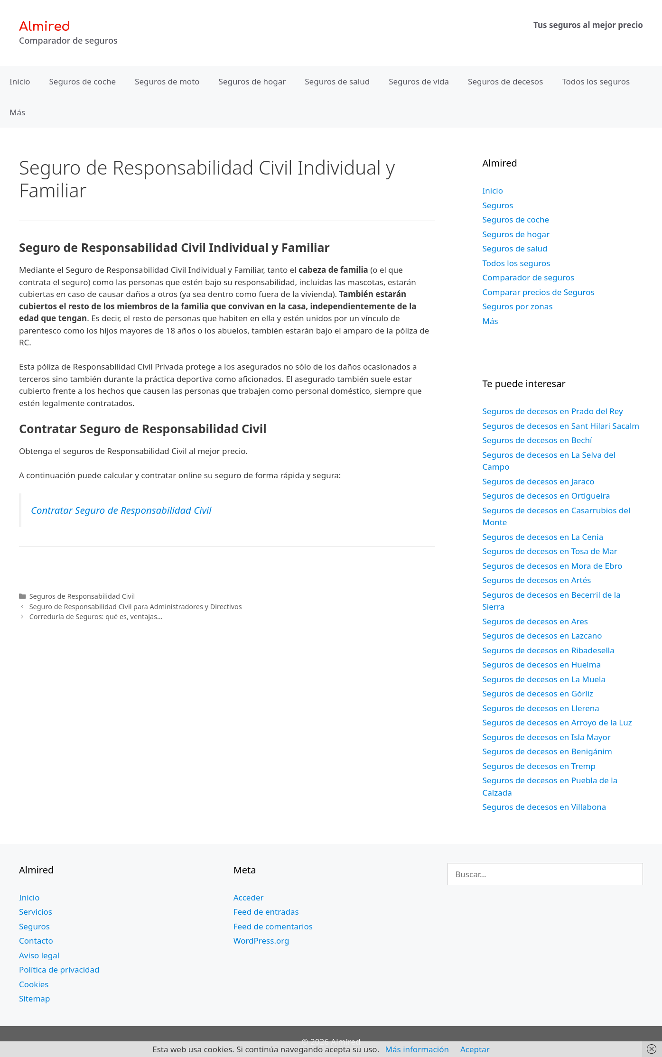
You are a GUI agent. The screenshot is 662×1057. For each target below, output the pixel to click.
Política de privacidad (59, 969)
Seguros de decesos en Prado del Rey (553, 411)
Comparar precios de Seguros (539, 292)
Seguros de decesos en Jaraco (539, 481)
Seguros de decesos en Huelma (542, 664)
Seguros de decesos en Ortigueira (546, 495)
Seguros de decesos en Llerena (541, 708)
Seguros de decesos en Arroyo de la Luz (557, 722)
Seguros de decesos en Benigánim (547, 751)
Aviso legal (39, 955)
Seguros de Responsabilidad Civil (82, 596)
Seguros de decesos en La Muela (544, 679)
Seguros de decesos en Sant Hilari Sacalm (561, 425)
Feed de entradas (266, 911)
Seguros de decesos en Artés (537, 580)
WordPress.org (261, 940)
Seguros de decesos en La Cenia (543, 536)
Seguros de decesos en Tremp (539, 765)
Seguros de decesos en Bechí (537, 440)
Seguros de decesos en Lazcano (542, 635)
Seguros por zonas (518, 306)
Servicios (35, 911)
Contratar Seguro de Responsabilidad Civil (121, 510)
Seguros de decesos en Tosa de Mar (550, 551)
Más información (417, 1049)
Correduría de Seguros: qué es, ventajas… (96, 616)
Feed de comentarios (273, 926)
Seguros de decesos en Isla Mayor (547, 737)
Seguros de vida (419, 81)
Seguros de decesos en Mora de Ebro (553, 565)
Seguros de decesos (505, 81)
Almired (44, 26)
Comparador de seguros (529, 277)
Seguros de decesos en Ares (535, 621)
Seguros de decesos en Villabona (544, 806)
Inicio (19, 81)
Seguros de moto (167, 81)
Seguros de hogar (252, 81)
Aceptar (475, 1049)
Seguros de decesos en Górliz (538, 693)
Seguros (498, 205)
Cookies (34, 984)
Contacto (36, 940)
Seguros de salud (337, 81)
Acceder (248, 897)
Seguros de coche (82, 81)
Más (17, 112)
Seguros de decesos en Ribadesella (549, 650)
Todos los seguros (596, 81)
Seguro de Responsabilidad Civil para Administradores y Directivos (135, 606)
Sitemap (34, 998)
